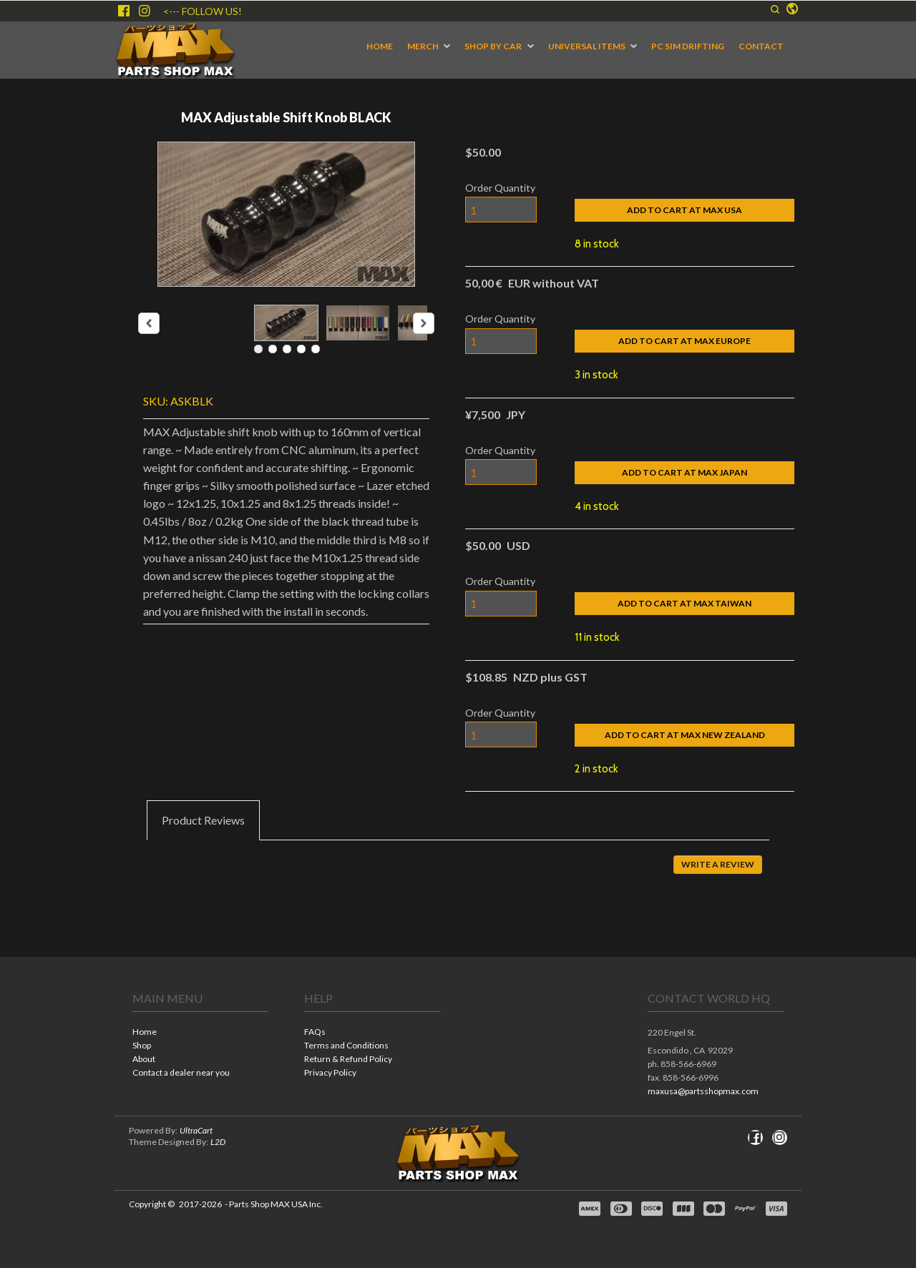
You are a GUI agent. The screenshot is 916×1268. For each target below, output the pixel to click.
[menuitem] (379, 46)
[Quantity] (501, 209)
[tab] (203, 820)
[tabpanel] (458, 875)
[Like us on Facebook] (124, 10)
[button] (775, 9)
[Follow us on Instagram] (144, 10)
